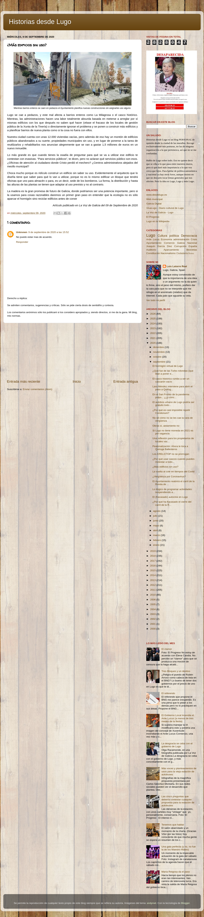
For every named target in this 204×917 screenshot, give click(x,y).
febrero (157, 540)
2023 (153, 328)
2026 (153, 313)
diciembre (159, 347)
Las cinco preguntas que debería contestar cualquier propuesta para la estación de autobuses (177, 801)
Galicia (181, 243)
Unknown (21, 232)
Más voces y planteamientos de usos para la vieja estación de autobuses (178, 771)
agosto (157, 511)
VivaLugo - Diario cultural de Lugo (165, 208)
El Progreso (152, 217)
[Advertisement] (72, 351)
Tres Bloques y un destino (175, 671)
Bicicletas (191, 249)
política (174, 235)
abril (155, 530)
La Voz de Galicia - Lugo (159, 212)
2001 (153, 624)
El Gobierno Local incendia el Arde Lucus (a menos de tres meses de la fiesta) (177, 718)
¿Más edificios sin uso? (165, 466)
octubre (157, 356)
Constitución (153, 253)
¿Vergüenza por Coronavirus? (169, 476)
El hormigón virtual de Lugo (168, 366)
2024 (153, 323)
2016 (153, 565)
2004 (153, 609)
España (193, 246)
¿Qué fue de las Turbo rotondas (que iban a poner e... (173, 372)
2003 (153, 614)
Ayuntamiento (153, 243)
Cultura (162, 235)
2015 (153, 570)
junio (156, 520)
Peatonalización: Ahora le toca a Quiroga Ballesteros (170, 448)
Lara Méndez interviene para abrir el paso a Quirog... (173, 388)
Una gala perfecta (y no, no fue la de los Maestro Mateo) (178, 848)
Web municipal (154, 199)
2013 (153, 580)
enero (156, 545)
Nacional (192, 243)
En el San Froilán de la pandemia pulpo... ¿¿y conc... (171, 396)
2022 (153, 333)
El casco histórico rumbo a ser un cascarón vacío (171, 380)
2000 (153, 628)
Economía (166, 239)
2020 (153, 343)
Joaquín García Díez (159, 246)
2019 (153, 551)
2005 (153, 604)
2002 (153, 619)
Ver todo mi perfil (155, 300)
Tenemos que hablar (172, 824)
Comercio (169, 243)
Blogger (185, 903)
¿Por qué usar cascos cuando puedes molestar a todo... (173, 460)
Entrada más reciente (23, 381)
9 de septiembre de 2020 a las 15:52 (48, 232)
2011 (153, 589)
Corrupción (180, 246)
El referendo (168, 693)
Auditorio (151, 249)
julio (155, 515)
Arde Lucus (153, 239)
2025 (153, 318)
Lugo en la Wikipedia (157, 221)
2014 (153, 575)
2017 (153, 560)
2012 (153, 585)
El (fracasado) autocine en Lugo (170, 497)
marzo (157, 535)
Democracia (189, 235)
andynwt (151, 903)
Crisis (194, 239)
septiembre (159, 361)
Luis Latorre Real (177, 266)
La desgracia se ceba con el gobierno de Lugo (176, 745)
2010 (153, 594)
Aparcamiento (171, 249)
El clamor (166, 649)
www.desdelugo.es (156, 194)
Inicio (77, 381)
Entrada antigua (125, 381)
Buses (191, 253)
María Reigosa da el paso (175, 871)
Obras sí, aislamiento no (166, 425)
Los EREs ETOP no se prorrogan (171, 454)
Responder (22, 242)
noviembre (159, 352)
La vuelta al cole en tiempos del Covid (173, 471)
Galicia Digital (154, 203)
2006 (153, 599)
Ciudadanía (182, 253)
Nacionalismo (168, 253)
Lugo (150, 235)
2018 (153, 555)
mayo (156, 525)
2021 (153, 338)
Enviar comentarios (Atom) (37, 389)
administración (181, 239)
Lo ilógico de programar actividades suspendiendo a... (172, 491)
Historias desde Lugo (40, 21)
